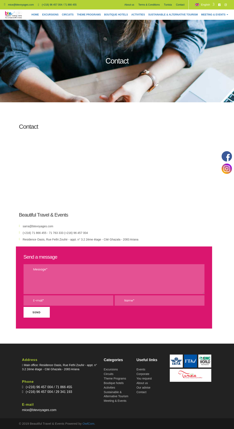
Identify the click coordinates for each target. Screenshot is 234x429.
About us (129, 4)
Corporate (143, 374)
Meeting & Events (115, 400)
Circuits (108, 374)
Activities (109, 387)
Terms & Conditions (149, 4)
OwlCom (88, 423)
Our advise (144, 387)
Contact (180, 4)
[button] (215, 14)
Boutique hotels (114, 383)
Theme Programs (115, 378)
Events (141, 369)
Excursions (111, 369)
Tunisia (168, 4)
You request (144, 378)
